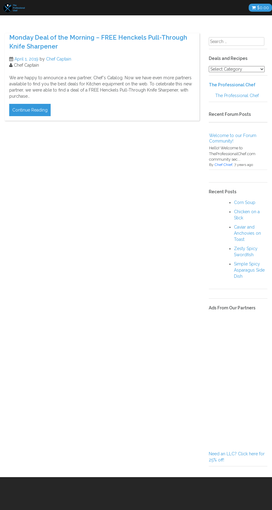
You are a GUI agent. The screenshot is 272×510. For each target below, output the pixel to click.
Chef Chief (223, 165)
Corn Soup (244, 202)
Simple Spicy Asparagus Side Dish (249, 270)
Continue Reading (30, 110)
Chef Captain (58, 59)
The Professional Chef (232, 84)
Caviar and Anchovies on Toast (247, 233)
